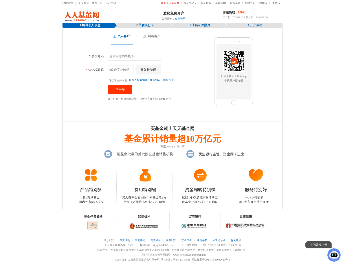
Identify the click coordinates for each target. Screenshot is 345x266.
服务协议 (155, 80)
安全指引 (186, 240)
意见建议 (236, 240)
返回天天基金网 (170, 3)
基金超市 (205, 3)
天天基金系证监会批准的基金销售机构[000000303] (139, 249)
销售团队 (155, 240)
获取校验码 (148, 70)
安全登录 (84, 3)
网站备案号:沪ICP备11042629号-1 (210, 259)
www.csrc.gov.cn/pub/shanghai (189, 254)
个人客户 (123, 36)
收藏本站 (67, 3)
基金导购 (220, 3)
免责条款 (202, 240)
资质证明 (124, 240)
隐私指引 (168, 80)
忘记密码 (110, 3)
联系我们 (171, 240)
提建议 (263, 3)
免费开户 (97, 3)
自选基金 (235, 3)
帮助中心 (250, 3)
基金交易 (189, 3)
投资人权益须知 (138, 80)
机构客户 (154, 36)
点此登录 (180, 18)
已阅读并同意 (118, 80)
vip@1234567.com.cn (164, 245)
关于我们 (109, 240)
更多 (274, 3)
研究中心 (140, 240)
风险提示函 (219, 240)
